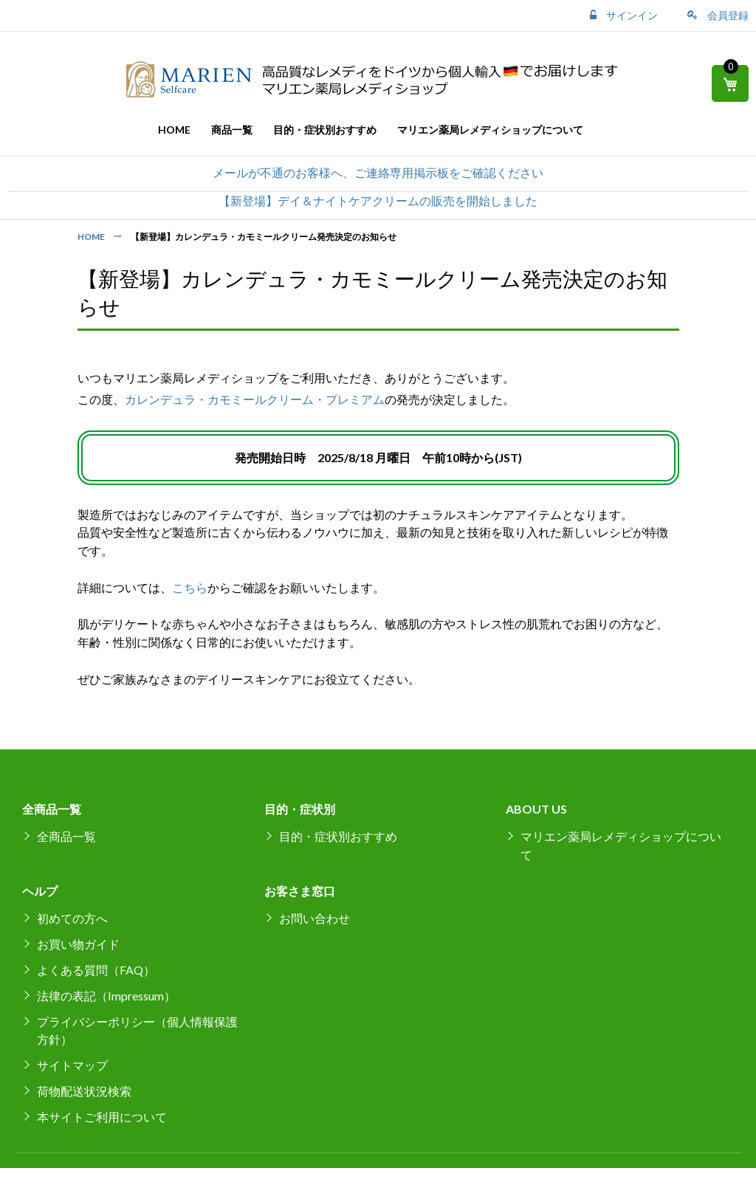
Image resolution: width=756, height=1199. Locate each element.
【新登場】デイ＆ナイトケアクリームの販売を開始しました (378, 200)
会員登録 (727, 15)
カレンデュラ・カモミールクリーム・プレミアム (255, 399)
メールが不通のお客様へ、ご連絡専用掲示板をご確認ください (378, 172)
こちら (189, 587)
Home (92, 236)
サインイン (631, 15)
